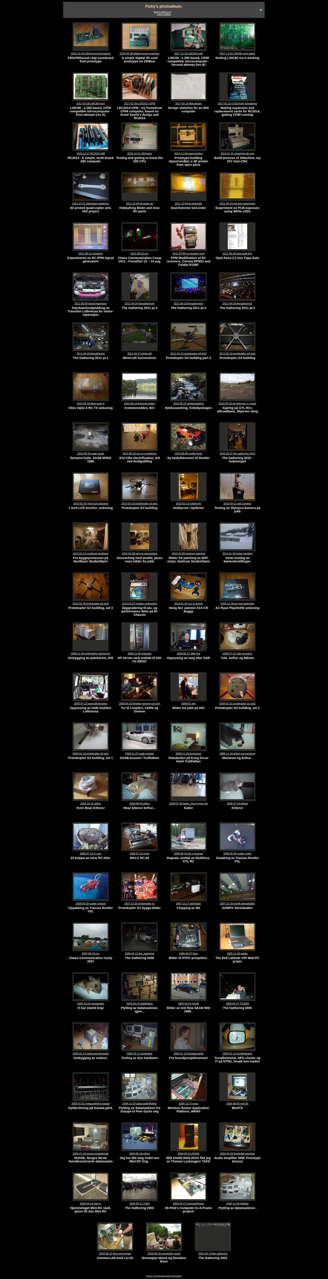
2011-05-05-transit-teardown (90, 303)
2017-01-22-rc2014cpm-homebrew (237, 103)
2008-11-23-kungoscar (188, 753)
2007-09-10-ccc (90, 953)
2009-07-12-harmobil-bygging (90, 703)
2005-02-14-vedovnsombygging (91, 1053)
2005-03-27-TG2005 (237, 1003)
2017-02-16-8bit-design (188, 103)
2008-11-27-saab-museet (139, 753)
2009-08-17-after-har (188, 653)
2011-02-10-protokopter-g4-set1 (237, 353)
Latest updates (164, 14)
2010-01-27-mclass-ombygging (139, 603)
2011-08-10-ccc (139, 253)
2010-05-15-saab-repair (90, 453)
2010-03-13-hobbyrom (188, 503)
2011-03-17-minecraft (139, 353)
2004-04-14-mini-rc (90, 1203)
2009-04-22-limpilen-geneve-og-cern (139, 703)
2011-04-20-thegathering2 (237, 303)
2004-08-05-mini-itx (237, 1103)
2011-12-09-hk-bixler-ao (139, 203)
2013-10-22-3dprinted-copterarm (90, 203)
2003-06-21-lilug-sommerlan (115, 1253)
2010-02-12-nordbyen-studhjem (90, 553)
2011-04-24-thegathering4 (139, 303)
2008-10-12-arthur (90, 803)
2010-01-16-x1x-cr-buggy (188, 603)
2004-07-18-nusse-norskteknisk (90, 1153)
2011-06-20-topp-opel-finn (237, 253)
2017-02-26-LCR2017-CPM (139, 103)
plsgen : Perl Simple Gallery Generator (164, 1276)
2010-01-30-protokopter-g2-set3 (91, 603)
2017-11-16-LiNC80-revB (188, 53)
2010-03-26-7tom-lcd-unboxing (90, 503)
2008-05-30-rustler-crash (237, 853)
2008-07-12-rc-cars (90, 853)
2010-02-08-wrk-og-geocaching (139, 553)
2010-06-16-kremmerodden (139, 403)
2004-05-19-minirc (139, 1153)
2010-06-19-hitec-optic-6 (91, 403)
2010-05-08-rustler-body (188, 453)
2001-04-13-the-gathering (212, 1253)
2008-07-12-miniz (139, 853)
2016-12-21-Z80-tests (139, 153)
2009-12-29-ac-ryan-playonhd (237, 603)
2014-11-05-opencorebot (188, 153)
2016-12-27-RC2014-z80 (91, 153)
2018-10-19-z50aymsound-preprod (90, 53)
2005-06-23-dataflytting (139, 1003)
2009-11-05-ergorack (139, 653)
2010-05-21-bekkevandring (188, 403)
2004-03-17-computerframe (188, 1203)
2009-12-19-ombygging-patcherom (90, 653)
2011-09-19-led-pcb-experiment (237, 203)
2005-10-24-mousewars (90, 1003)
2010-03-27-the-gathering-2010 (237, 453)
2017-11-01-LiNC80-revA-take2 (237, 53)
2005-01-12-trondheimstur (237, 1053)
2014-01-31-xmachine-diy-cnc (237, 153)
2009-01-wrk (188, 703)
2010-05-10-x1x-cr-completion (140, 453)
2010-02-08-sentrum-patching (188, 553)
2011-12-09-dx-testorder (188, 203)
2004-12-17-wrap (188, 1103)
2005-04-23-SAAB (188, 1003)
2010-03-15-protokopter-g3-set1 (139, 503)
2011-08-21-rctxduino (90, 253)
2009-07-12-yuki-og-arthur (237, 653)
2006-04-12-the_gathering (139, 953)
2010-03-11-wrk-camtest (237, 503)
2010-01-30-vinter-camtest (237, 553)
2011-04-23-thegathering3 (188, 303)
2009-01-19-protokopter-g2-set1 (91, 753)
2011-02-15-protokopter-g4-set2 (188, 353)
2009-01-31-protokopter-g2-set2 (237, 703)
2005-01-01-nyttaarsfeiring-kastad (90, 1103)
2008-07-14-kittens (237, 803)
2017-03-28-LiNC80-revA (90, 103)
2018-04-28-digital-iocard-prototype (139, 53)
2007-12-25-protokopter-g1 (139, 903)
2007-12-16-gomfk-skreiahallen (237, 903)
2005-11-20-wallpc (237, 953)
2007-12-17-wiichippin (188, 903)
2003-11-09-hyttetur (237, 1203)
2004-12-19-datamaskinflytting (139, 1103)
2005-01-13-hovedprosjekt (188, 1053)
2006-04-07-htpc (188, 953)
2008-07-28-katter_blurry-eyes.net (188, 803)
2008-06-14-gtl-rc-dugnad (188, 853)
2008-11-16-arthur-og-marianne (237, 753)
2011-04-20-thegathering (91, 353)
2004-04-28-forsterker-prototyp (237, 1153)
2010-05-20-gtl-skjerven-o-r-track (237, 403)
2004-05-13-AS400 (188, 1153)
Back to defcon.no (162, 12)
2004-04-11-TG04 (139, 1203)
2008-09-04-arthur (139, 803)
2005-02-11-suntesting (139, 1053)
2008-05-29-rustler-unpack (91, 903)
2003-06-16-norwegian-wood (164, 1253)
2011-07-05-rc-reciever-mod (188, 253)
